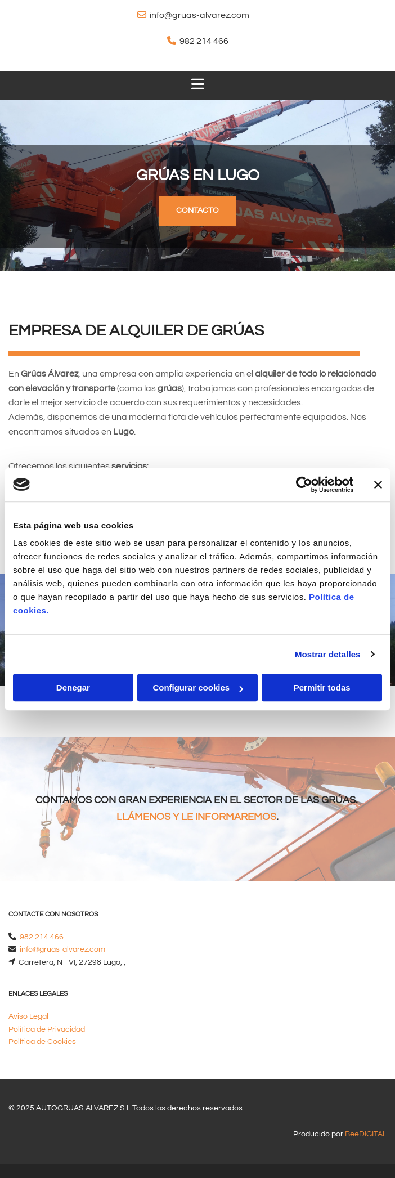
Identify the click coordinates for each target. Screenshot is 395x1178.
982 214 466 (203, 41)
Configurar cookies (197, 687)
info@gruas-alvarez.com (199, 15)
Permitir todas (322, 687)
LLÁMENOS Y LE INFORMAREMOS (196, 817)
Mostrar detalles (328, 654)
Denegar (73, 687)
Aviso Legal (28, 1016)
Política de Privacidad (46, 1029)
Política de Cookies (42, 1042)
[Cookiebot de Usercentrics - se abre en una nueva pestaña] (304, 484)
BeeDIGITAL (366, 1134)
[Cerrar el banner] (378, 485)
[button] (197, 211)
